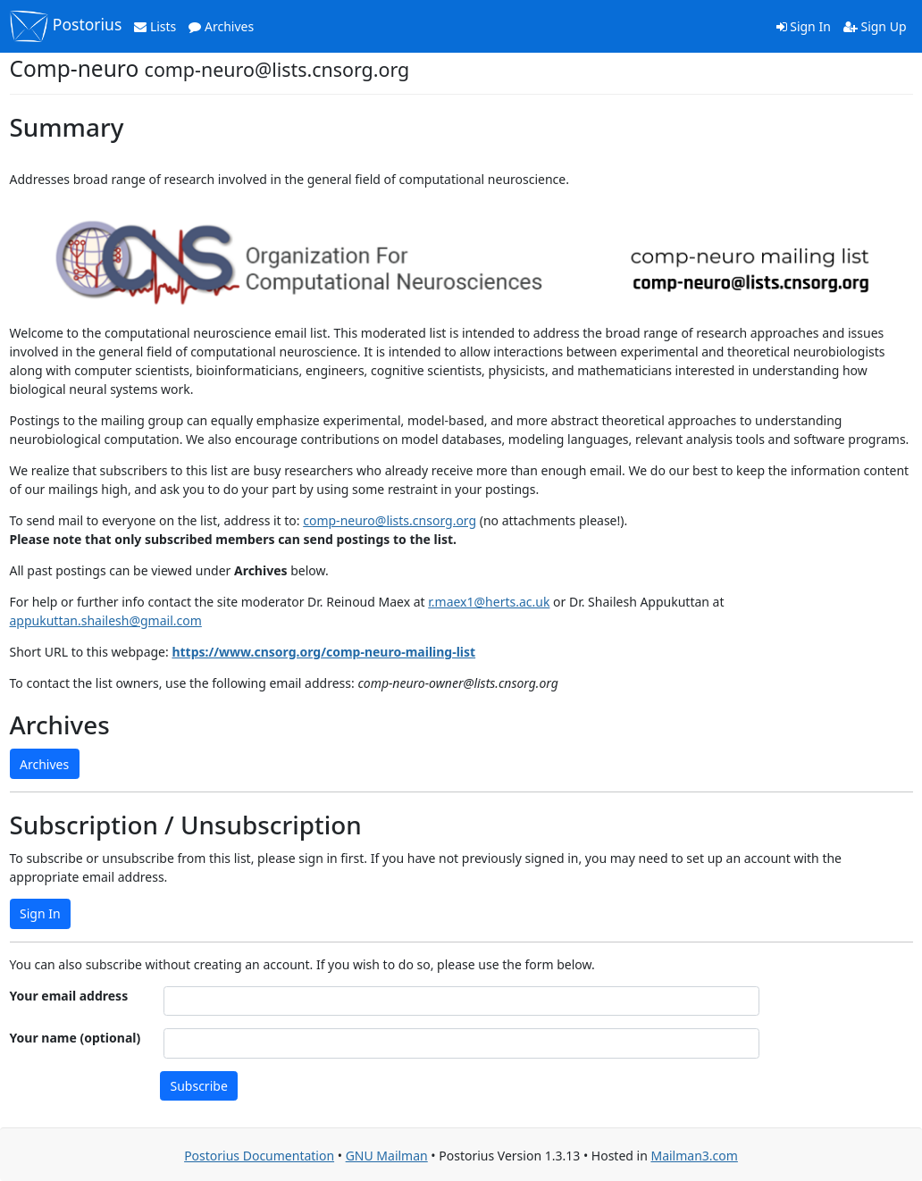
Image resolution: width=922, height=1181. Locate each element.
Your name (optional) (75, 1037)
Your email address (69, 995)
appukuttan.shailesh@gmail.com (106, 620)
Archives (221, 26)
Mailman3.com (693, 1155)
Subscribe (199, 1085)
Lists (155, 26)
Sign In (803, 26)
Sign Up (875, 26)
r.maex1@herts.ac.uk (488, 601)
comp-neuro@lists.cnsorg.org (389, 520)
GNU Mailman (387, 1155)
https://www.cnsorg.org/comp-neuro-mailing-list (323, 651)
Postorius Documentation (259, 1155)
